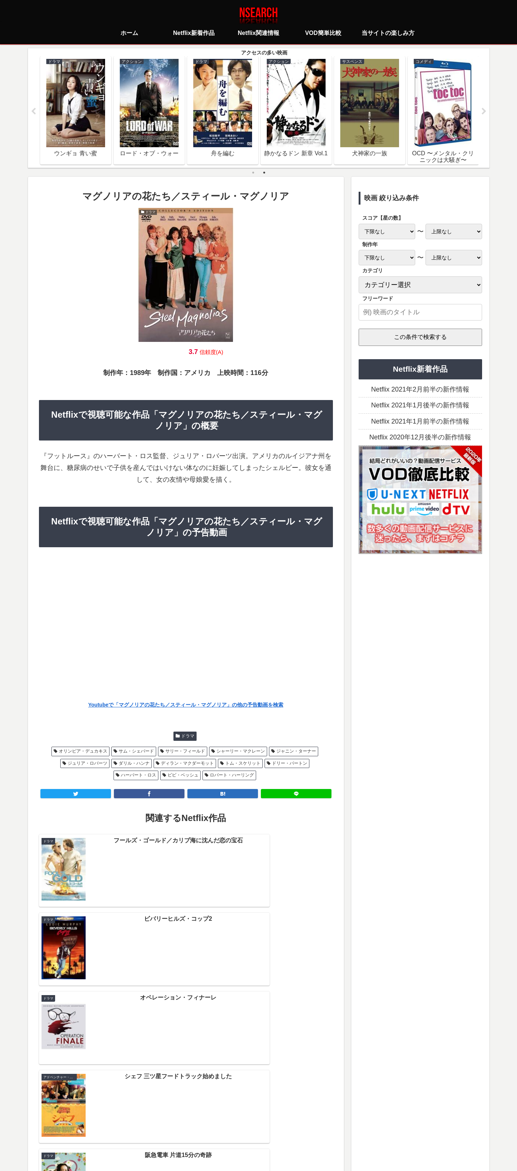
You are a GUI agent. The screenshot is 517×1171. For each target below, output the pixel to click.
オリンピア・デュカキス (83, 751)
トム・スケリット (243, 763)
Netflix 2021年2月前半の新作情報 (420, 389)
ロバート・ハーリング (232, 775)
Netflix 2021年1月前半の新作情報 (420, 421)
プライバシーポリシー (215, 1133)
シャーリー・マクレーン (240, 751)
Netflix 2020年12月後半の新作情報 (420, 437)
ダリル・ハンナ (134, 763)
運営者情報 (315, 1133)
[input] (420, 312)
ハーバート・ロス (138, 775)
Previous (33, 112)
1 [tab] (253, 172)
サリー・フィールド (185, 751)
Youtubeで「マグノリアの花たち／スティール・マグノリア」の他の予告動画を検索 (185, 705)
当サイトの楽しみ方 (271, 1133)
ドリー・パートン (289, 763)
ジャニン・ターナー (296, 751)
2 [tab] (264, 172)
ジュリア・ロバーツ (87, 763)
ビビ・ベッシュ (183, 775)
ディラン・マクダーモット (187, 763)
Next (484, 112)
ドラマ (187, 736)
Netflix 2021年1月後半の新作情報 (420, 405)
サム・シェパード (136, 751)
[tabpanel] (75, 110)
